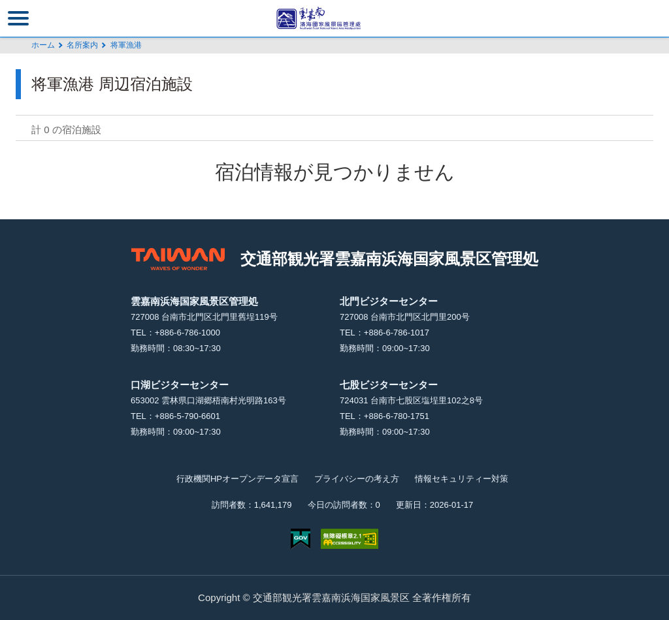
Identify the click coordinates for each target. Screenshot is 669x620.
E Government (300, 539)
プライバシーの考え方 (356, 479)
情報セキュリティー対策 (461, 479)
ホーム (43, 45)
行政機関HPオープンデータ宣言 (237, 479)
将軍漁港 (126, 45)
